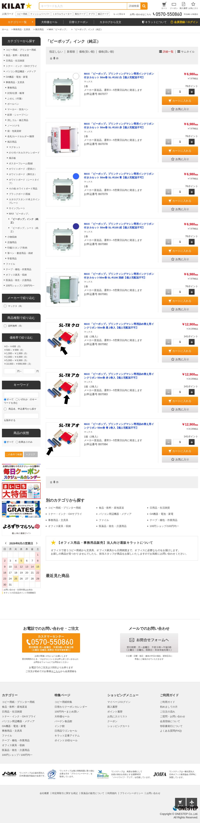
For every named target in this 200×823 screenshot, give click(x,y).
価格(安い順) (86, 51)
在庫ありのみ (25, 442)
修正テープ (103, 14)
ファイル (104, 520)
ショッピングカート (118, 726)
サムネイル (188, 51)
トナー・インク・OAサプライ (65, 513)
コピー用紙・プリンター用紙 (64, 507)
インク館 (60, 726)
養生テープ (80, 14)
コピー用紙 (22, 14)
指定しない (56, 51)
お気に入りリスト (117, 716)
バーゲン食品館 (63, 721)
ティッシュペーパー (40, 14)
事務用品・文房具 (58, 520)
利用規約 (112, 793)
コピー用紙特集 (63, 701)
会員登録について (170, 721)
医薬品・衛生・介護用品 (112, 526)
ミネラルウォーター (62, 14)
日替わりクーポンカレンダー (71, 706)
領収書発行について (171, 726)
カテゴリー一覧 (17, 22)
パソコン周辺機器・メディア (115, 513)
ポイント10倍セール (66, 740)
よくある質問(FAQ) (171, 730)
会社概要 (44, 793)
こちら (56, 671)
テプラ (92, 14)
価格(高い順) (106, 51)
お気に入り (180, 109)
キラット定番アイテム (67, 735)
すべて (10, 399)
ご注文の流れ (167, 711)
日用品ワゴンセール (66, 730)
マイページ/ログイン (119, 701)
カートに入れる (181, 100)
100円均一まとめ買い (67, 711)
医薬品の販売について (92, 793)
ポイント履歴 (114, 711)
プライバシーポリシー (131, 793)
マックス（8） (15, 306)
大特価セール (49, 22)
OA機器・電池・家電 (162, 513)
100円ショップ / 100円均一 (17, 754)
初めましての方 (169, 706)
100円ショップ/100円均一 (164, 526)
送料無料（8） (15, 325)
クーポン (112, 721)
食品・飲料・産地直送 (111, 507)
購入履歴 (112, 706)
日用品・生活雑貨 (160, 507)
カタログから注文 (110, 22)
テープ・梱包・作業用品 (163, 520)
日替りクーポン (78, 22)
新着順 (71, 51)
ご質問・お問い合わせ (172, 716)
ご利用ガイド (167, 701)
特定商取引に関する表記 (65, 793)
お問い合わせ (153, 793)
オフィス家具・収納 (59, 526)
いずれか (23, 399)
